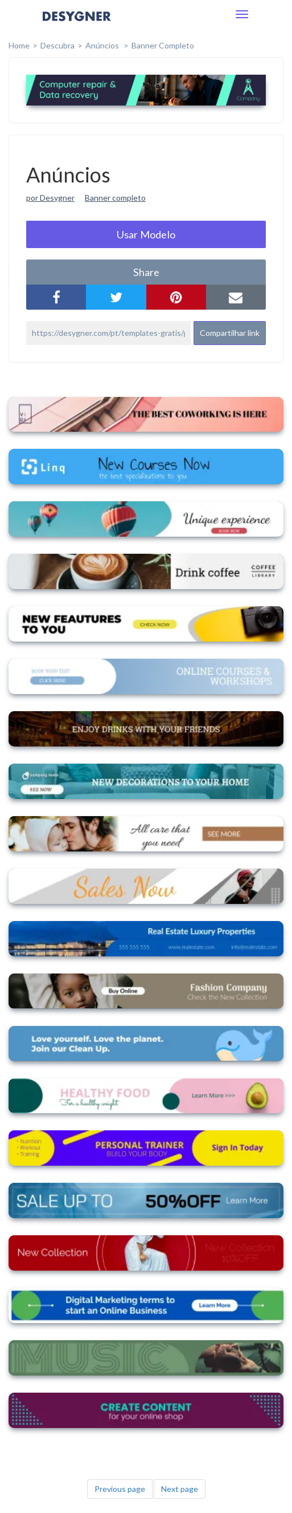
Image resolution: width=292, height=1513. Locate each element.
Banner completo (162, 45)
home (19, 45)
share (146, 272)
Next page (179, 1489)
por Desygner (50, 197)
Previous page (119, 1489)
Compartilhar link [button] (230, 333)
